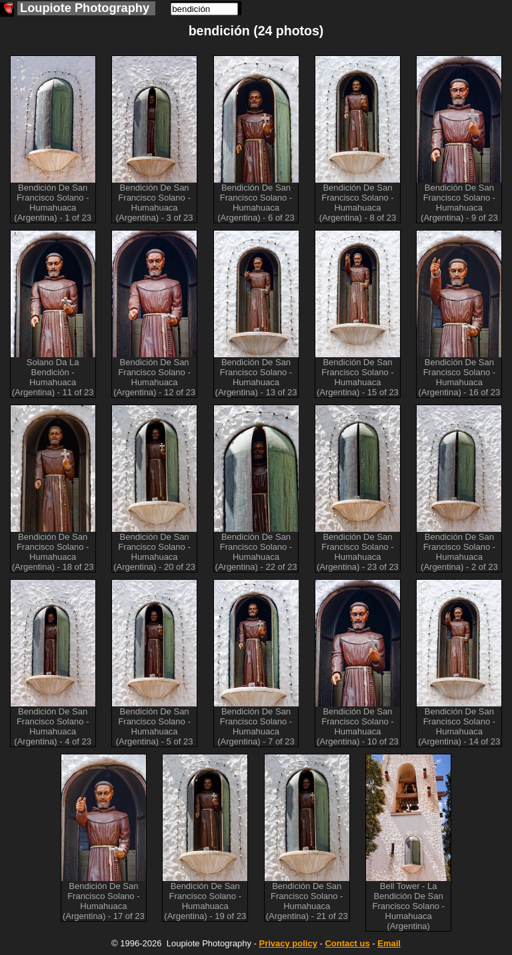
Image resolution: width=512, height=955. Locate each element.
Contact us (347, 943)
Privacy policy (288, 943)
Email (389, 943)
